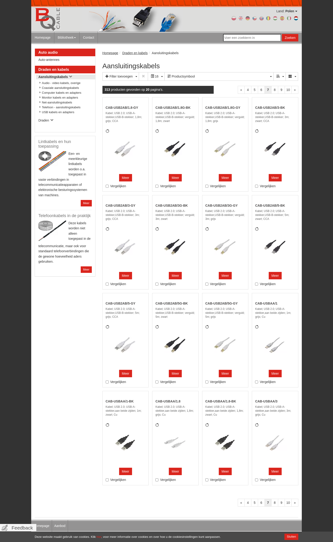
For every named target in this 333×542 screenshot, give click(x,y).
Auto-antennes (48, 60)
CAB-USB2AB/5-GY (121, 303)
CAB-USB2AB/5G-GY (221, 303)
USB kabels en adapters (58, 112)
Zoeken (290, 38)
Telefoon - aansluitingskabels (61, 107)
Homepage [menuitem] (41, 526)
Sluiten (291, 536)
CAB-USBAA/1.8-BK (220, 401)
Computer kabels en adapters (61, 92)
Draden (46, 120)
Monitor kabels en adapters (60, 97)
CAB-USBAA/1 (266, 303)
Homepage (43, 37)
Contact (88, 37)
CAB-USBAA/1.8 (167, 401)
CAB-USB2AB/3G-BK (171, 205)
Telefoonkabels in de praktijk (64, 215)
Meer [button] (125, 178)
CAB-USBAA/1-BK (120, 401)
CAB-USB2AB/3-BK (270, 107)
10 (288, 90)
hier (98, 537)
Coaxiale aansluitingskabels (60, 88)
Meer (86, 203)
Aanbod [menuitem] (59, 526)
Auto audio (48, 52)
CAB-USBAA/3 (266, 401)
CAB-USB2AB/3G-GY (221, 205)
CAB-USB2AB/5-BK (270, 205)
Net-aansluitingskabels (57, 102)
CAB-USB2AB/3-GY (121, 205)
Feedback (22, 527)
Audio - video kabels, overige (61, 83)
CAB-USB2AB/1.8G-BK (173, 107)
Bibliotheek (67, 37)
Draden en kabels (53, 70)
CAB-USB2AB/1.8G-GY (222, 107)
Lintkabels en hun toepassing (54, 144)
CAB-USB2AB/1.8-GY (122, 107)
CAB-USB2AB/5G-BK (171, 303)
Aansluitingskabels (55, 77)
